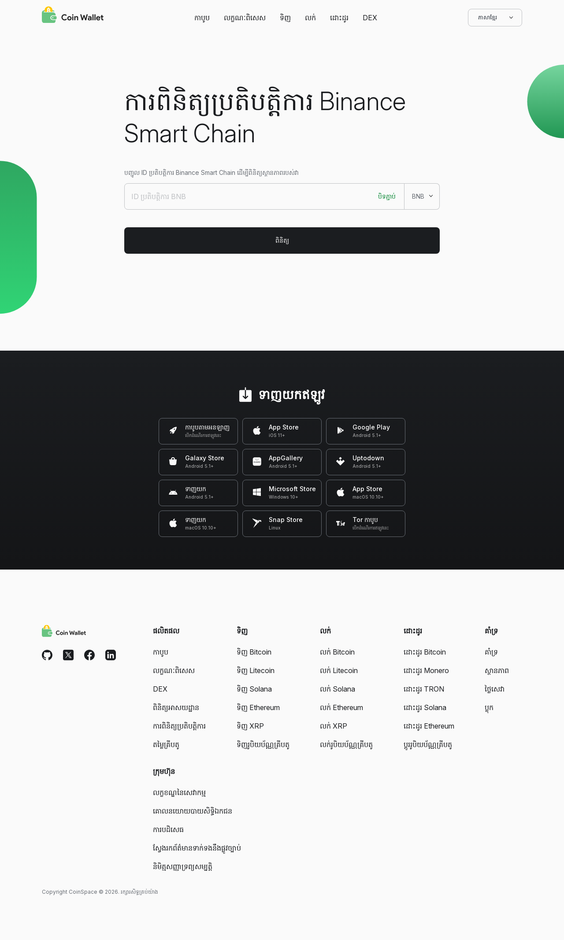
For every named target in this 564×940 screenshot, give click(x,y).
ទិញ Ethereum (258, 707)
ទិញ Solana (254, 689)
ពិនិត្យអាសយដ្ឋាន (176, 707)
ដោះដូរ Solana (425, 707)
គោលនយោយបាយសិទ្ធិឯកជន (192, 811)
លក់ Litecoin (339, 670)
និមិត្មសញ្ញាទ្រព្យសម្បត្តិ (182, 866)
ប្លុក (489, 707)
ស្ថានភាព (497, 670)
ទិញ (285, 17)
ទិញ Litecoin (256, 670)
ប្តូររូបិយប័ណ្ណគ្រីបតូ (428, 744)
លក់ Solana (337, 689)
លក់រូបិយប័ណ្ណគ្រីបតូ (346, 744)
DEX (370, 17)
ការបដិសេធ (168, 829)
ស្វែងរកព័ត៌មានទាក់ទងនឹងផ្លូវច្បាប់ (197, 848)
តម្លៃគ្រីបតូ (166, 744)
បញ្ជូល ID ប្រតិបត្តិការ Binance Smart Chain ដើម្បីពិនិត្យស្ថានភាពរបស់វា (211, 172)
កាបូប (202, 17)
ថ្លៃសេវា (495, 689)
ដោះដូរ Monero (426, 670)
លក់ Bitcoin (337, 652)
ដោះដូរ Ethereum (429, 726)
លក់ (310, 17)
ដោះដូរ (339, 17)
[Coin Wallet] (73, 15)
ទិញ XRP (250, 726)
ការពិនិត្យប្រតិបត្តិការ (179, 726)
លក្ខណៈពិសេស (245, 17)
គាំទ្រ (491, 652)
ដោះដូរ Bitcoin (425, 652)
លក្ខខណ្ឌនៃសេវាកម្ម (179, 792)
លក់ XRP (333, 726)
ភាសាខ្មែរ (495, 17)
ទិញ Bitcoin (254, 652)
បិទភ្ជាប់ (387, 196)
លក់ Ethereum (341, 707)
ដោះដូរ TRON (424, 689)
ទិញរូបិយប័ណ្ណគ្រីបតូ (263, 744)
